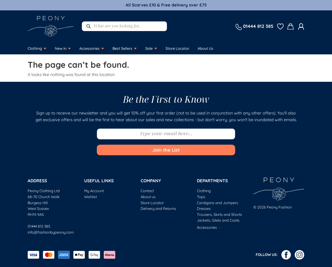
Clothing (204, 190)
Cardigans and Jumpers (217, 202)
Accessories (207, 227)
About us (148, 196)
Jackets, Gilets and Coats (218, 220)
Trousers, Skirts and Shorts (219, 214)
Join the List (166, 150)
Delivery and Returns (158, 208)
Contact (147, 190)
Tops (201, 196)
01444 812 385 (39, 226)
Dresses (204, 208)
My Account (94, 190)
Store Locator (152, 202)
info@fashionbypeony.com (51, 232)
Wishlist (90, 196)
